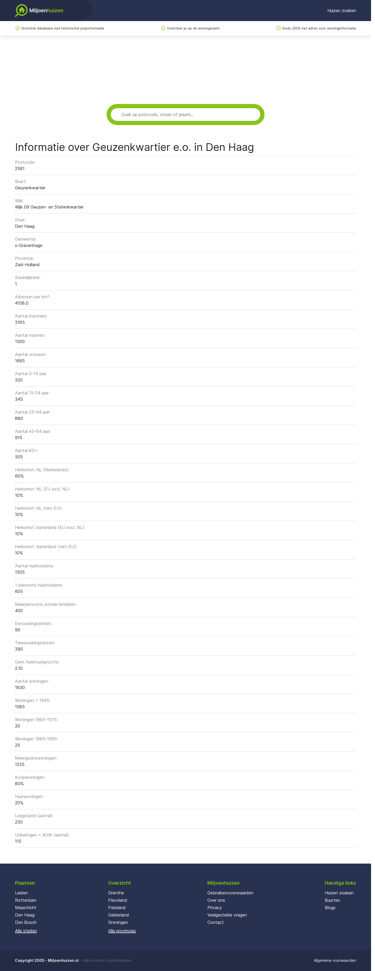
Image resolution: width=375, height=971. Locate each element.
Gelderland (118, 915)
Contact (215, 922)
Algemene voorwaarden (335, 960)
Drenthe (116, 892)
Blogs (330, 907)
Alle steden (26, 930)
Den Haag (24, 915)
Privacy (214, 907)
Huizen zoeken (341, 10)
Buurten (332, 900)
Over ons (216, 900)
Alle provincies (122, 930)
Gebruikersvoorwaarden (230, 892)
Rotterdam (25, 900)
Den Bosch (26, 922)
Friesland (117, 907)
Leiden (21, 892)
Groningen (118, 922)
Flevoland (117, 900)
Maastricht (25, 907)
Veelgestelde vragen (227, 915)
